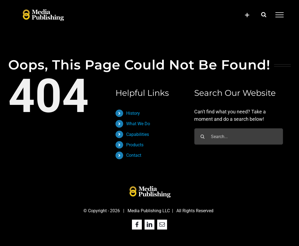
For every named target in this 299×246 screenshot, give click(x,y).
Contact (133, 155)
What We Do (138, 123)
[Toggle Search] (263, 14)
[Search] (202, 136)
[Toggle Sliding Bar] (247, 15)
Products (134, 144)
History (133, 113)
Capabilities (137, 134)
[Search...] (238, 136)
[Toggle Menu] (279, 14)
